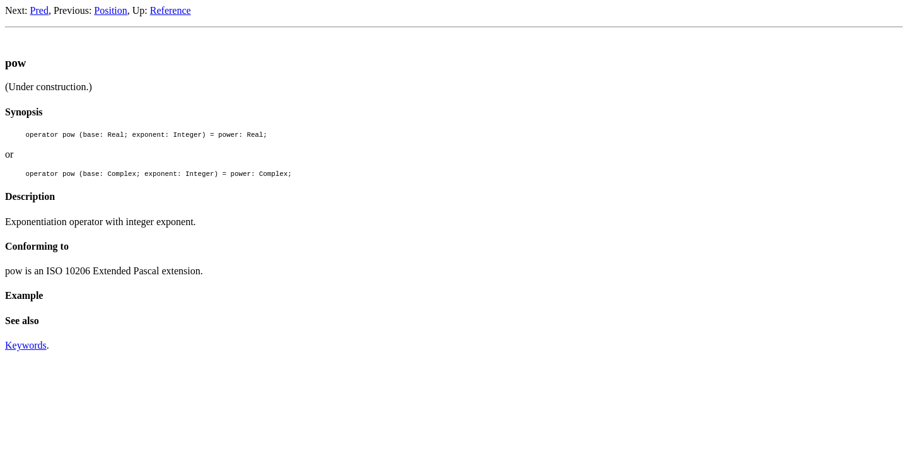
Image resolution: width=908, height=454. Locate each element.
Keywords (26, 349)
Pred (39, 10)
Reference (170, 10)
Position (110, 10)
